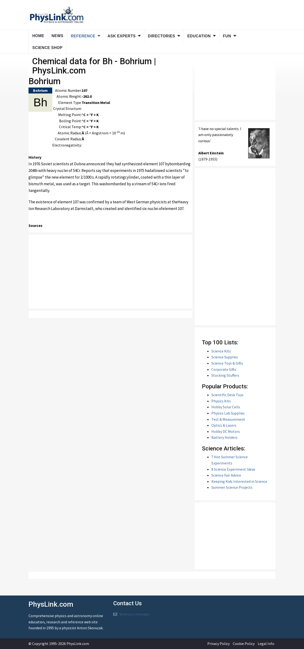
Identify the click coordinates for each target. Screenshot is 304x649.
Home (38, 36)
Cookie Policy (244, 643)
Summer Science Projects (231, 487)
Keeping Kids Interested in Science (239, 481)
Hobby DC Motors (225, 431)
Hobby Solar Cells (225, 407)
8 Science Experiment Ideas (233, 469)
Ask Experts (122, 36)
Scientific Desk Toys (227, 394)
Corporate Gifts (223, 369)
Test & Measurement (228, 419)
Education (199, 36)
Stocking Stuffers (225, 375)
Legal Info (266, 643)
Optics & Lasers (223, 425)
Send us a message (134, 614)
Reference (83, 36)
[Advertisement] (110, 271)
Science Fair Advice (226, 475)
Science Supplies (224, 357)
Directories (161, 36)
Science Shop (47, 48)
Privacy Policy (218, 643)
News (57, 36)
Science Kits (221, 351)
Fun (227, 36)
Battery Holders (224, 437)
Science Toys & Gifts (227, 363)
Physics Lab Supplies (228, 413)
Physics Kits (221, 401)
